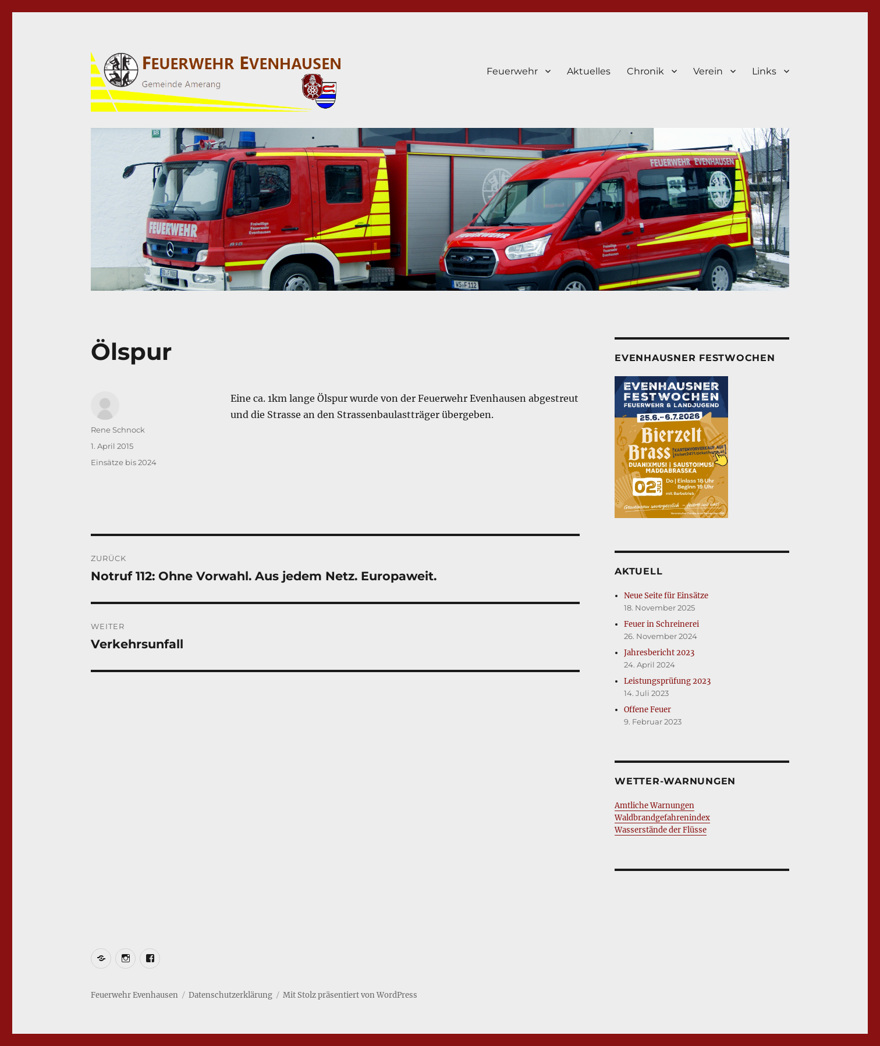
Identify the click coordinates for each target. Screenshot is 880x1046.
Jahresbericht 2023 (659, 653)
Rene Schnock (118, 429)
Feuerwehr (512, 71)
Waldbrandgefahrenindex (662, 818)
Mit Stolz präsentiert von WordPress (350, 995)
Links (764, 71)
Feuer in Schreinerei (661, 624)
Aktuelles (589, 71)
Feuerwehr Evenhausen (134, 995)
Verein (708, 71)
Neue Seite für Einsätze (666, 596)
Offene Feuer (647, 710)
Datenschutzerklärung (230, 995)
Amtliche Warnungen (654, 806)
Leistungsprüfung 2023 (667, 681)
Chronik (645, 71)
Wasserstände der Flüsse (661, 830)
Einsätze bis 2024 (124, 462)
